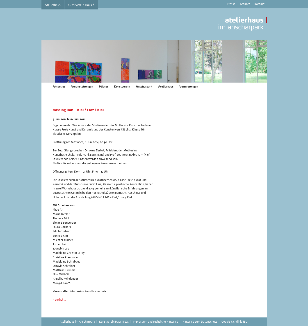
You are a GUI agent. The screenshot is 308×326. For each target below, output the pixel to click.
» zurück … (59, 299)
